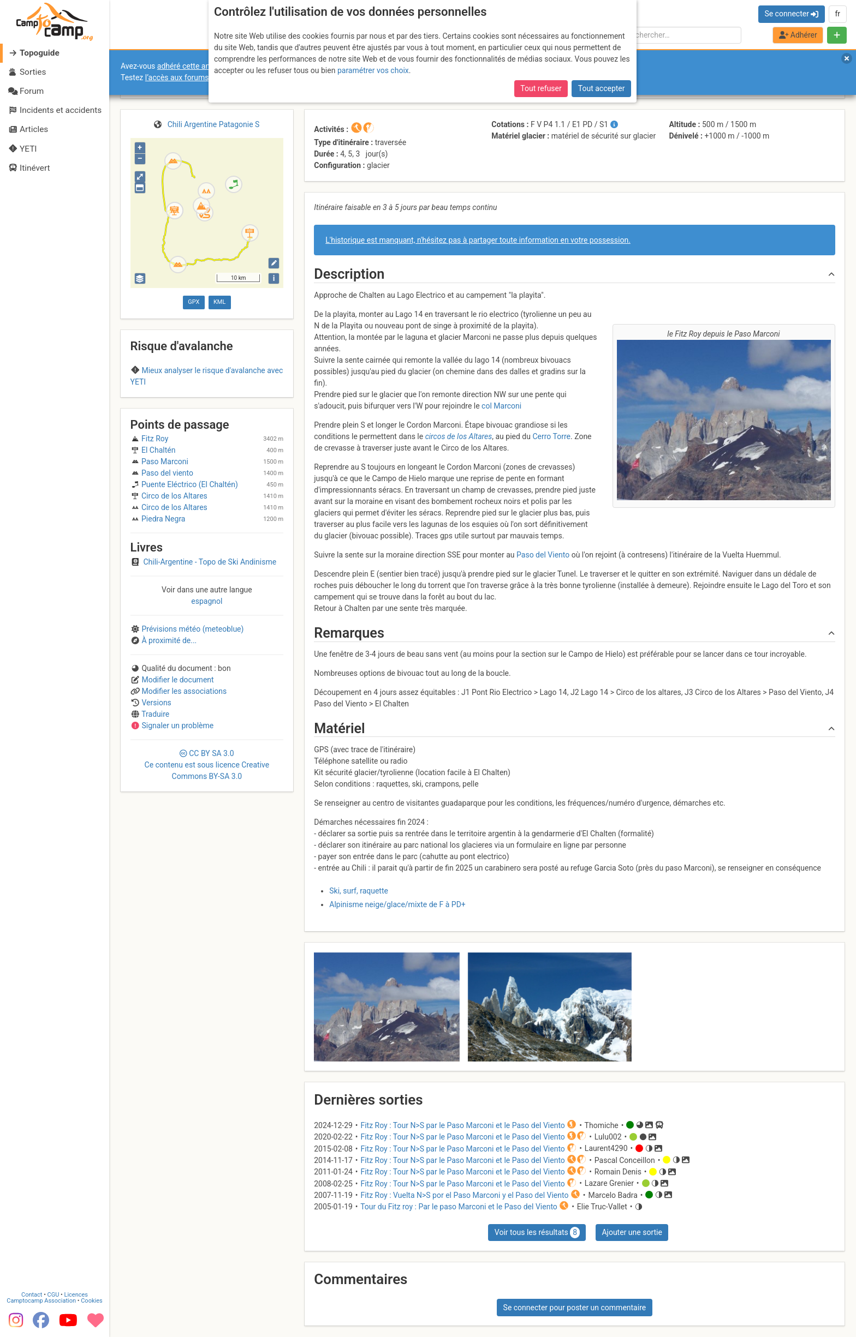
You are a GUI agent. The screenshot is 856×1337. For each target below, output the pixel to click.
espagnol (206, 601)
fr (837, 13)
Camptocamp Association (41, 1300)
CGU (53, 1294)
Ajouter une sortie (632, 1232)
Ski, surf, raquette (358, 890)
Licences (76, 1294)
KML (219, 301)
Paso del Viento (542, 554)
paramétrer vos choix (373, 70)
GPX (193, 301)
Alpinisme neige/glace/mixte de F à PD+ (397, 904)
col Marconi (501, 405)
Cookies (91, 1300)
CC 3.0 (207, 765)
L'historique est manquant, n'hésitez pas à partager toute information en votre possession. (478, 240)
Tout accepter (601, 88)
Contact (31, 1294)
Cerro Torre (551, 436)
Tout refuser (540, 88)
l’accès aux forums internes (192, 77)
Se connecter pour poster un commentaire (574, 1307)
